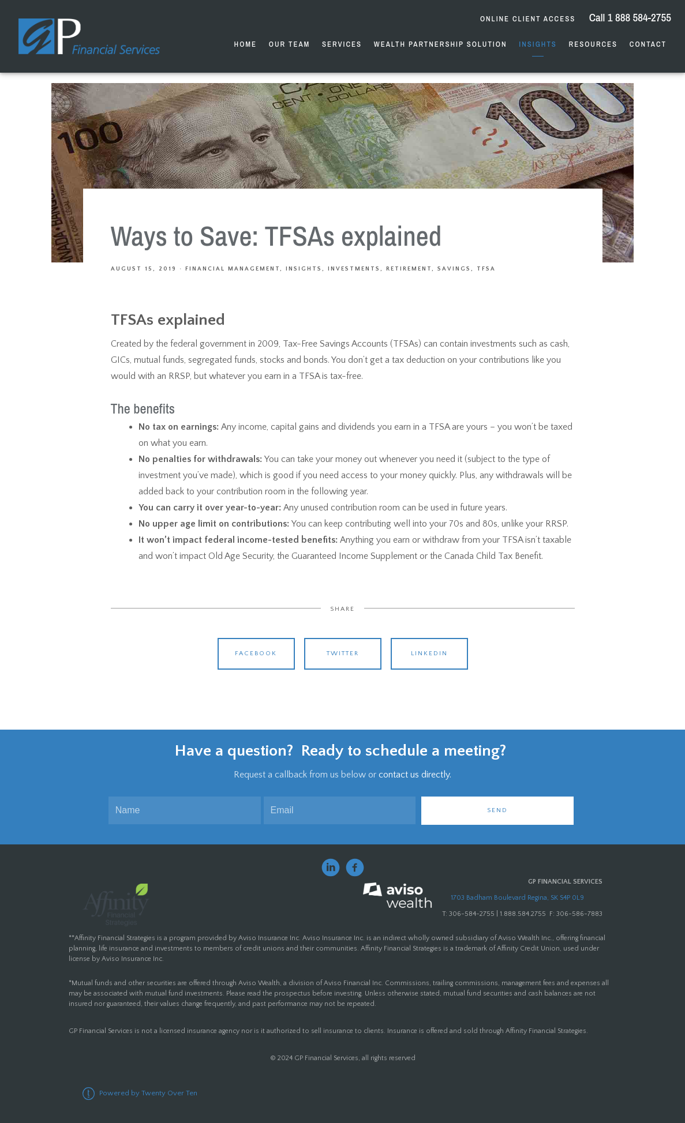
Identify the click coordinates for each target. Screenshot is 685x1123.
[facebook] (355, 867)
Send (497, 810)
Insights (538, 44)
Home (245, 44)
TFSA (486, 268)
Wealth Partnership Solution (440, 44)
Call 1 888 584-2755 (628, 17)
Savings (454, 268)
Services (342, 44)
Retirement (409, 268)
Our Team (289, 44)
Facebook (256, 653)
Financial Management (232, 268)
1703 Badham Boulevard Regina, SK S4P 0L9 (517, 898)
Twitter (343, 653)
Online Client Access (527, 19)
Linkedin (429, 653)
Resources (593, 44)
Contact (648, 44)
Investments (354, 268)
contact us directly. (415, 774)
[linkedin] (330, 867)
